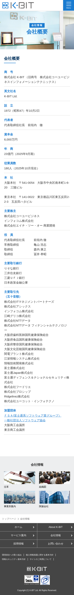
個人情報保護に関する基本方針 (39, 555)
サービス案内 (18, 535)
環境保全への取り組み (12, 555)
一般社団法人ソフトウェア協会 (25, 420)
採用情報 (18, 543)
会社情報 (56, 535)
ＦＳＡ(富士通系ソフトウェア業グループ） (32, 415)
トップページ (9, 518)
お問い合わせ (55, 543)
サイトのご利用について (41, 559)
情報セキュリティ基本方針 (14, 559)
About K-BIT (56, 527)
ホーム (18, 527)
